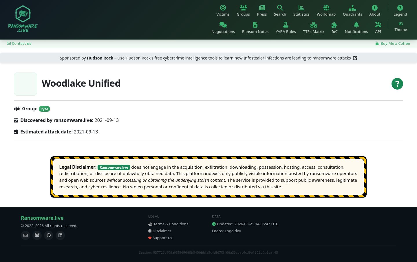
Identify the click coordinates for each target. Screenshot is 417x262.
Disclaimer (159, 230)
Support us (160, 237)
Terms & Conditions (168, 223)
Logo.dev (233, 230)
